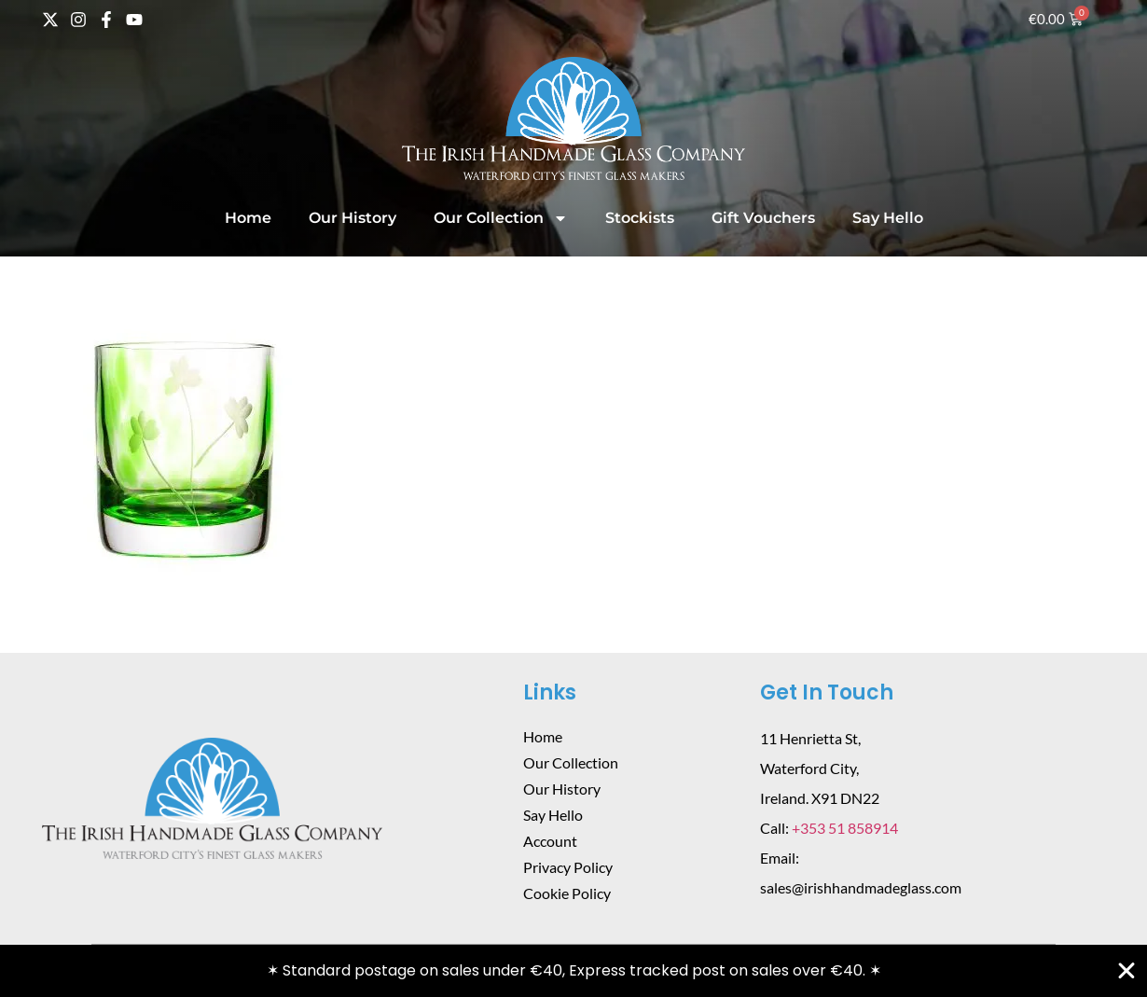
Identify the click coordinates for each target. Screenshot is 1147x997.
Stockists (639, 218)
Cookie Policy (567, 893)
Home (248, 218)
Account (550, 841)
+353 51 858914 (845, 828)
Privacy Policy (568, 867)
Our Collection (501, 218)
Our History (352, 218)
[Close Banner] (1126, 971)
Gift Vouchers (763, 218)
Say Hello (887, 218)
